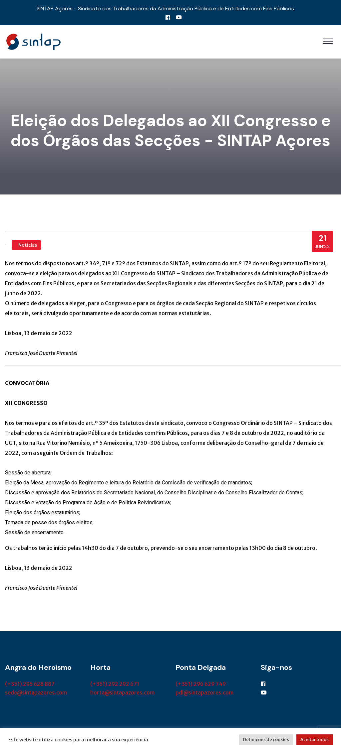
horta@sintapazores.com (122, 692)
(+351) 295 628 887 (30, 684)
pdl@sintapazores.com (204, 692)
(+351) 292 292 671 (114, 684)
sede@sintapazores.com (36, 692)
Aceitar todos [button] (314, 739)
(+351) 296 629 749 (200, 684)
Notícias (27, 245)
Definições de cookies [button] (266, 739)
